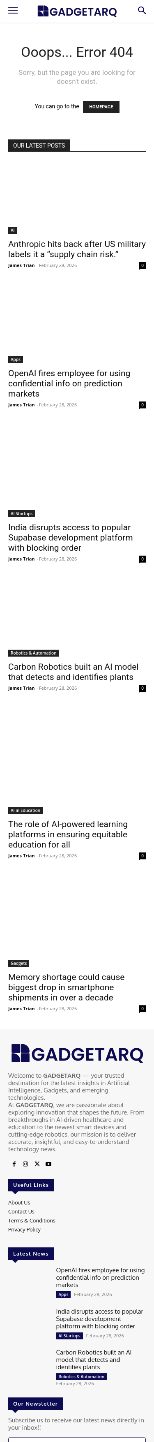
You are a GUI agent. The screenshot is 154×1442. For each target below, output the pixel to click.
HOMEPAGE (101, 107)
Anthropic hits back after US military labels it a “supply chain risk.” (77, 249)
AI (13, 230)
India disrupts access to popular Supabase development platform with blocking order (70, 538)
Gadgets (19, 963)
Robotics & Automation (34, 653)
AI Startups (21, 513)
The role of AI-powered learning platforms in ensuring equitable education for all (68, 834)
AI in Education (25, 810)
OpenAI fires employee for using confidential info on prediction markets (69, 383)
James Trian (21, 265)
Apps (16, 359)
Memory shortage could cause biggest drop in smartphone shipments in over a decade (66, 987)
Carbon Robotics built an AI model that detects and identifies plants (73, 672)
